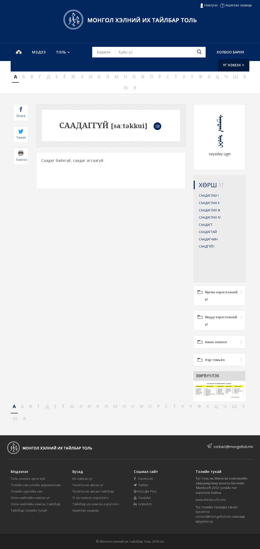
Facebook (143, 478)
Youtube (142, 497)
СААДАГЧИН (208, 239)
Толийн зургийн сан (26, 491)
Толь (63, 52)
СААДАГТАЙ (208, 231)
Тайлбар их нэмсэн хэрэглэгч (95, 504)
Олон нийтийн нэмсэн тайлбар (35, 504)
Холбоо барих (230, 52)
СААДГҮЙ (206, 246)
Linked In (143, 504)
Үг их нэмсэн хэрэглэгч (90, 497)
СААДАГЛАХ (209, 195)
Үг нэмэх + (233, 65)
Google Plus (145, 491)
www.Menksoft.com (211, 499)
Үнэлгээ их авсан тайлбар (93, 491)
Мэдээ (39, 52)
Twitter (141, 485)
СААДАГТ (206, 224)
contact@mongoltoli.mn (233, 446)
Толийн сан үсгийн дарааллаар (36, 485)
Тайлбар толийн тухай (29, 510)
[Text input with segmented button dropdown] (160, 52)
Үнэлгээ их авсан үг (87, 485)
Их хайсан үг (82, 478)
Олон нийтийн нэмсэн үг (30, 497)
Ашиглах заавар (236, 5)
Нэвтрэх (209, 5)
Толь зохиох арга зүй (28, 478)
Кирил (106, 51)
